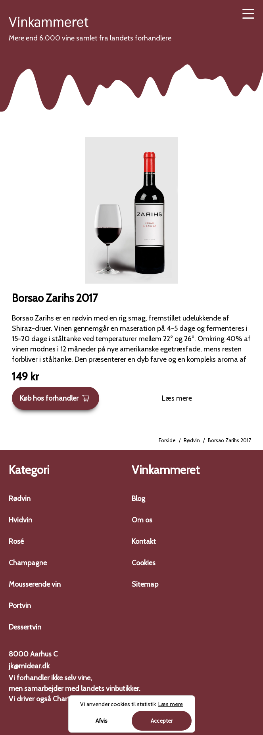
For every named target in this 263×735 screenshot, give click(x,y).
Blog (138, 498)
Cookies (143, 562)
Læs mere (177, 398)
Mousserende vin (35, 584)
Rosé (16, 541)
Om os (142, 520)
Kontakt (144, 541)
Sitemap (145, 584)
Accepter (162, 720)
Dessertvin (25, 627)
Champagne (28, 562)
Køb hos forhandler (55, 398)
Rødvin (192, 440)
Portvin (20, 605)
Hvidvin (20, 520)
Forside (167, 440)
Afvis (102, 720)
